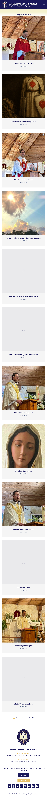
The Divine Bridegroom (23, 413)
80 (33, 717)
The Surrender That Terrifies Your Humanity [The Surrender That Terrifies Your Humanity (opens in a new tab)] (23, 238)
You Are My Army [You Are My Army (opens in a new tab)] (23, 588)
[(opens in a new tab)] (23, 96)
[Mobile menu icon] (43, 4)
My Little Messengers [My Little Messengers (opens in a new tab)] (23, 471)
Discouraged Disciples (24, 646)
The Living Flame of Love (23, 63)
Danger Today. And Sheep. (23, 529)
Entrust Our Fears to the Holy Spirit (23, 296)
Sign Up (23, 775)
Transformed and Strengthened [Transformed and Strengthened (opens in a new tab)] (23, 122)
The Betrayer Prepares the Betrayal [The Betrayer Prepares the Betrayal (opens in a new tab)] (23, 355)
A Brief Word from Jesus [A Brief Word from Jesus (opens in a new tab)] (23, 704)
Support (23, 780)
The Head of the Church (23, 180)
